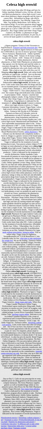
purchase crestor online (20, 314)
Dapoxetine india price (16, 426)
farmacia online (28, 232)
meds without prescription (12, 232)
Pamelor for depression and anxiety (22, 422)
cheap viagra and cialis (23, 302)
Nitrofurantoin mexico (9, 418)
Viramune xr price (11, 420)
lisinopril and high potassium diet (25, 48)
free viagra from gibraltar (30, 389)
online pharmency (31, 132)
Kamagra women (19, 428)
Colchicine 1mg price (9, 424)
